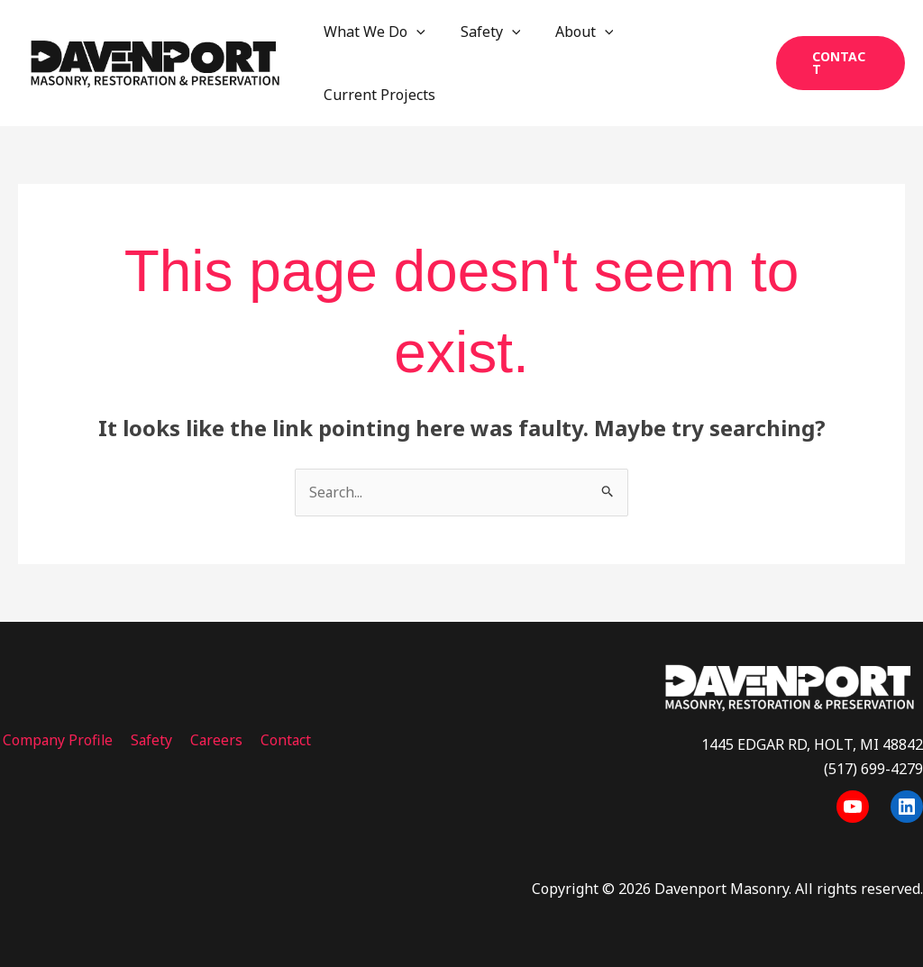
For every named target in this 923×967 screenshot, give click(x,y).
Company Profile (56, 740)
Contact (276, 740)
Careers (209, 740)
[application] (414, 31)
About (569, 31)
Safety (482, 31)
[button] (838, 63)
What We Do (372, 31)
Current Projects (377, 95)
